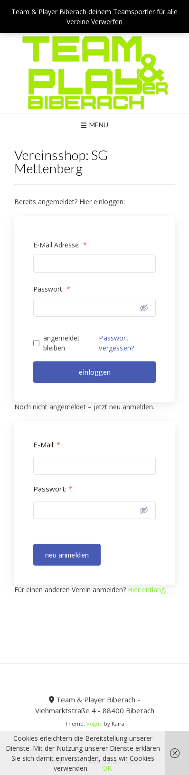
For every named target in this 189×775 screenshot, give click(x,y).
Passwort (51, 288)
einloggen (95, 372)
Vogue (94, 723)
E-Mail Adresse (60, 244)
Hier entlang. (147, 589)
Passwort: (52, 488)
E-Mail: (46, 444)
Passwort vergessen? (116, 342)
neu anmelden (67, 554)
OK (107, 768)
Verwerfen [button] (107, 21)
